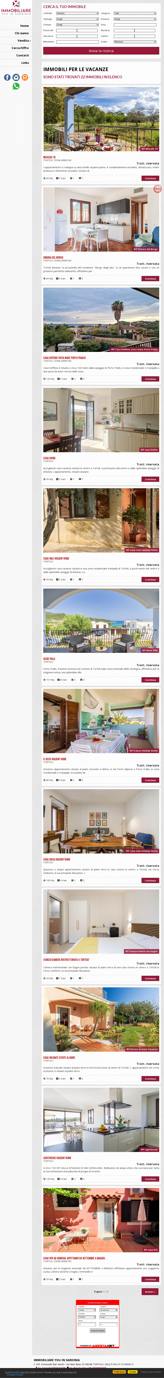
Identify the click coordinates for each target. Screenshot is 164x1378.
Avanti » (150, 1291)
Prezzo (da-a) (48, 30)
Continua (150, 178)
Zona (103, 24)
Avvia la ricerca (101, 50)
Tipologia (47, 19)
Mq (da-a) (105, 30)
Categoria (105, 13)
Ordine (104, 41)
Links (25, 63)
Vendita (23, 40)
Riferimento (48, 41)
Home (24, 26)
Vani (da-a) (48, 36)
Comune (47, 24)
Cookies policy (15, 1374)
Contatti (22, 55)
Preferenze (119, 1371)
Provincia (105, 19)
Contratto (47, 13)
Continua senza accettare (151, 1372)
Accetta (132, 1371)
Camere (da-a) (104, 36)
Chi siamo (22, 33)
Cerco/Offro (20, 48)
